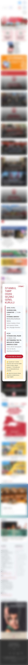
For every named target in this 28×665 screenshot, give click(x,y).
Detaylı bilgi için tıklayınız (14, 356)
